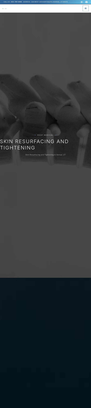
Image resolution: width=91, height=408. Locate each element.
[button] (86, 8)
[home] (5, 8)
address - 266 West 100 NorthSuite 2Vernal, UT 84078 (45, 2)
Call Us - (13, 2)
